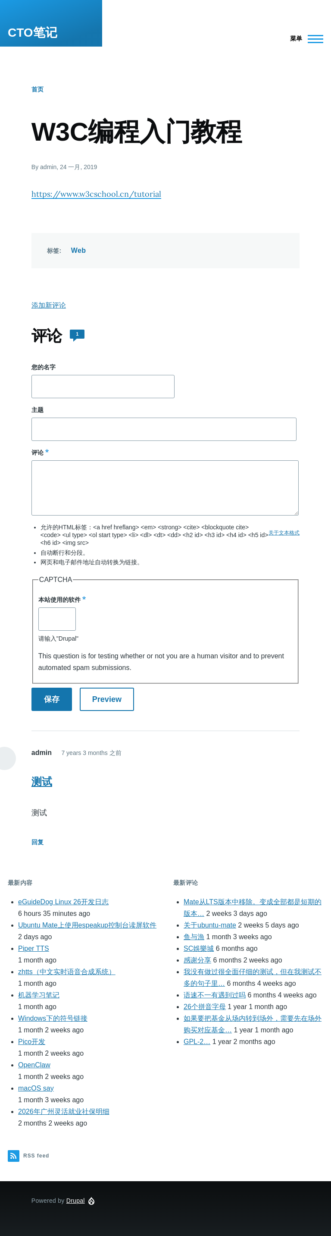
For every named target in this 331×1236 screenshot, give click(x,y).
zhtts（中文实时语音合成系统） (67, 971)
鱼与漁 (194, 936)
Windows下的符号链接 (52, 1018)
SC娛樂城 (199, 948)
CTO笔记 (32, 32)
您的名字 (43, 367)
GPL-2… (197, 1041)
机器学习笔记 (38, 995)
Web (78, 250)
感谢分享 (197, 960)
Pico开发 (31, 1041)
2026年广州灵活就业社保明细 (63, 1111)
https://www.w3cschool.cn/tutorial (96, 194)
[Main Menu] (304, 39)
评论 (37, 452)
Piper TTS (33, 948)
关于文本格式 (284, 533)
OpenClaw (34, 1065)
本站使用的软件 (59, 599)
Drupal (75, 1200)
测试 (41, 781)
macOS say (36, 1088)
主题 (37, 409)
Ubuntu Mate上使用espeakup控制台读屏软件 (87, 925)
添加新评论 (48, 305)
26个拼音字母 (205, 1006)
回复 (37, 842)
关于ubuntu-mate (210, 925)
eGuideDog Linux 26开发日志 (63, 902)
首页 (37, 89)
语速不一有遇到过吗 (215, 995)
